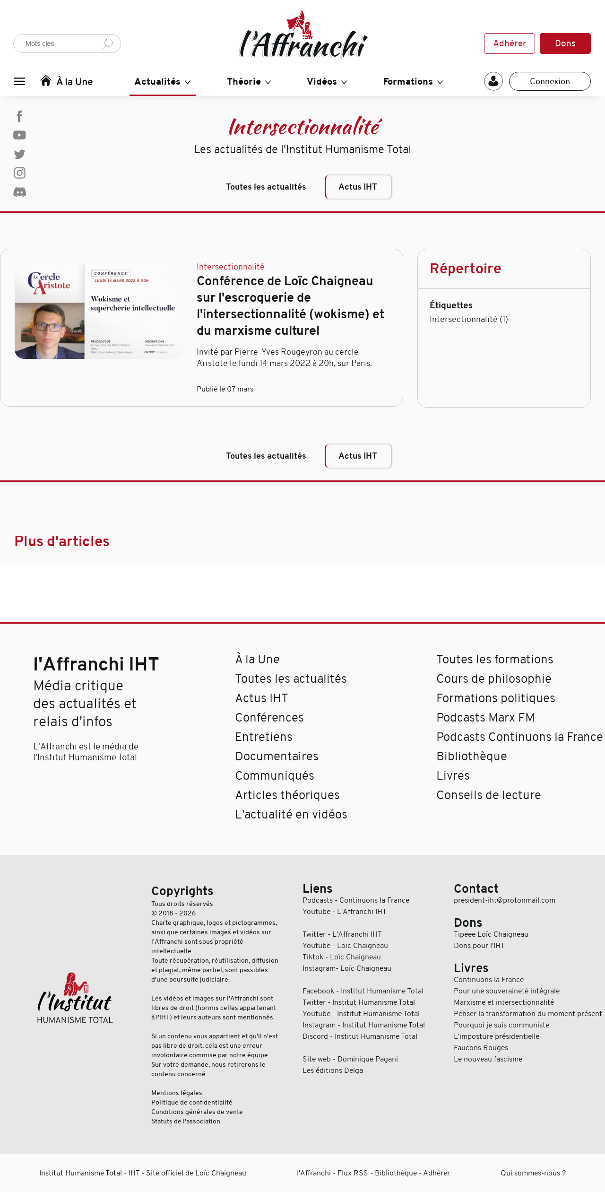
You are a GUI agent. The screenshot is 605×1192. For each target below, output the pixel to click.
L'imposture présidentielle (496, 1036)
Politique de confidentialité (192, 1102)
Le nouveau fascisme (488, 1059)
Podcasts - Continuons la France (355, 900)
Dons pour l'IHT (479, 945)
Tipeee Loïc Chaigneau (491, 934)
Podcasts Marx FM (485, 717)
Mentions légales (176, 1092)
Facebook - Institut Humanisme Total (363, 991)
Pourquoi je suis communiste (501, 1025)
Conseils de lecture (488, 795)
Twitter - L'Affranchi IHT (342, 934)
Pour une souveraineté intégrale (507, 991)
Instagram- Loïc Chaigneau (346, 968)
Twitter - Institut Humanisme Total (358, 1002)
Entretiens (264, 737)
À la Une (257, 659)
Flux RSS (352, 1173)
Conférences (269, 717)
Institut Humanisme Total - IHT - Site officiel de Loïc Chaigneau (142, 1173)
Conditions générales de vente (197, 1111)
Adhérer (510, 43)
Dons (565, 43)
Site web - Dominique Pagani (350, 1059)
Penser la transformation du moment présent (528, 1013)
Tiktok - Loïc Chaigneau (341, 957)
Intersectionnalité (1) (469, 319)
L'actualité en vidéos (291, 814)
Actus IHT (357, 187)
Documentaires (277, 756)
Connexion (550, 81)
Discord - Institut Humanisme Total (359, 1036)
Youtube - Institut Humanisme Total (361, 1013)
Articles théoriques (287, 795)
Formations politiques (495, 698)
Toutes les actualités (266, 187)
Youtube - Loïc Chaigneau (345, 945)
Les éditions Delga (332, 1070)
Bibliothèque (471, 756)
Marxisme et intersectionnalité (504, 1002)
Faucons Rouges (481, 1048)
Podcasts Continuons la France (519, 737)
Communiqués (274, 775)
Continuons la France (489, 979)
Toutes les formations (494, 659)
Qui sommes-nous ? (533, 1173)
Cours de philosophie (494, 678)
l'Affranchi (314, 1173)
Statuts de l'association (185, 1121)
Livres (453, 775)
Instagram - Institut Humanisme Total (363, 1025)
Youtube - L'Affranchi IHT (344, 911)
